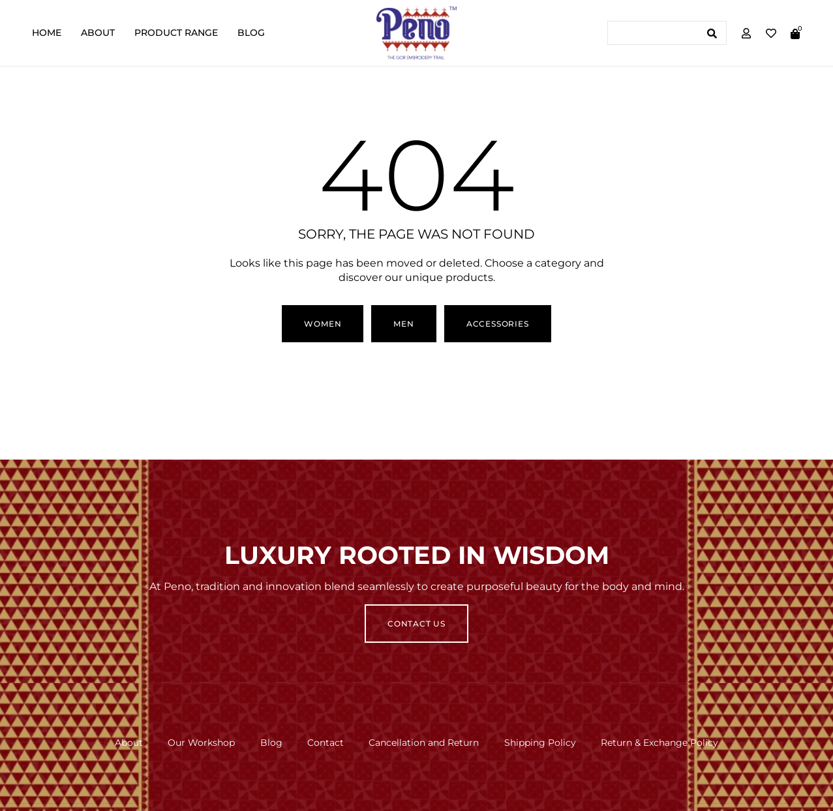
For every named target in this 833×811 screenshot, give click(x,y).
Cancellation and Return (425, 742)
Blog (251, 32)
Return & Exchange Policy (662, 742)
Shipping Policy (542, 742)
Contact (325, 742)
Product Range (176, 32)
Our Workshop (199, 742)
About (98, 32)
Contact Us (416, 623)
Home (46, 32)
